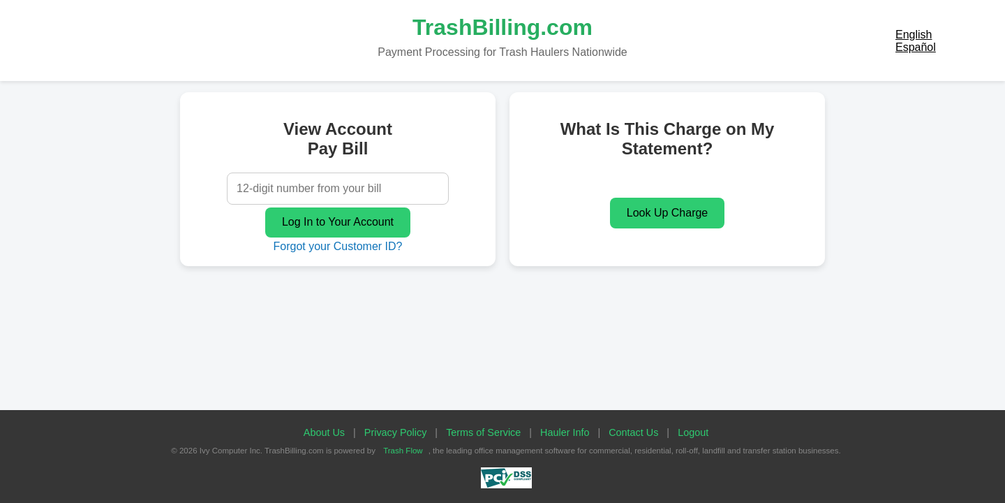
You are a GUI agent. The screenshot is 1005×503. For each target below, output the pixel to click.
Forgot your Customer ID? (338, 246)
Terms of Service (483, 432)
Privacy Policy (395, 432)
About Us (324, 432)
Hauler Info (564, 432)
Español (915, 47)
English (913, 35)
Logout (693, 432)
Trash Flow (403, 450)
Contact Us (633, 432)
